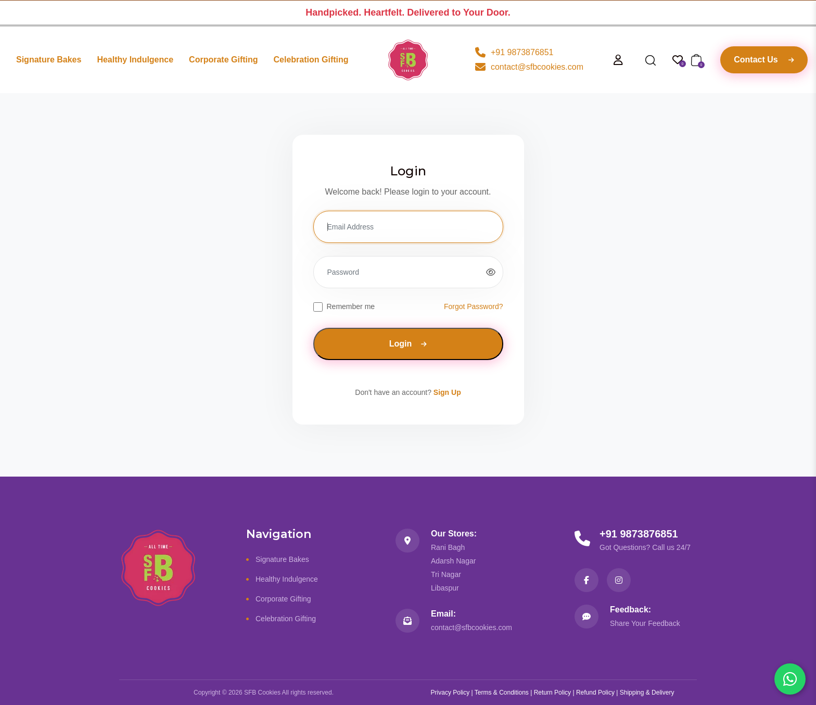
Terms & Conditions (502, 692)
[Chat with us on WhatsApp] (790, 679)
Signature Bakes (48, 59)
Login (408, 343)
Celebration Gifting (311, 59)
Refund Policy (595, 692)
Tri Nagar (446, 574)
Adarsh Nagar (453, 561)
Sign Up (447, 392)
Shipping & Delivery (647, 692)
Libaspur (445, 588)
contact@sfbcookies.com (471, 627)
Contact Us (764, 59)
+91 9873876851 (639, 534)
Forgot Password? (473, 306)
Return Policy (552, 692)
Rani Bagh (448, 547)
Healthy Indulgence (135, 59)
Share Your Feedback (645, 623)
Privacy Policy (450, 692)
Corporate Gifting (223, 59)
